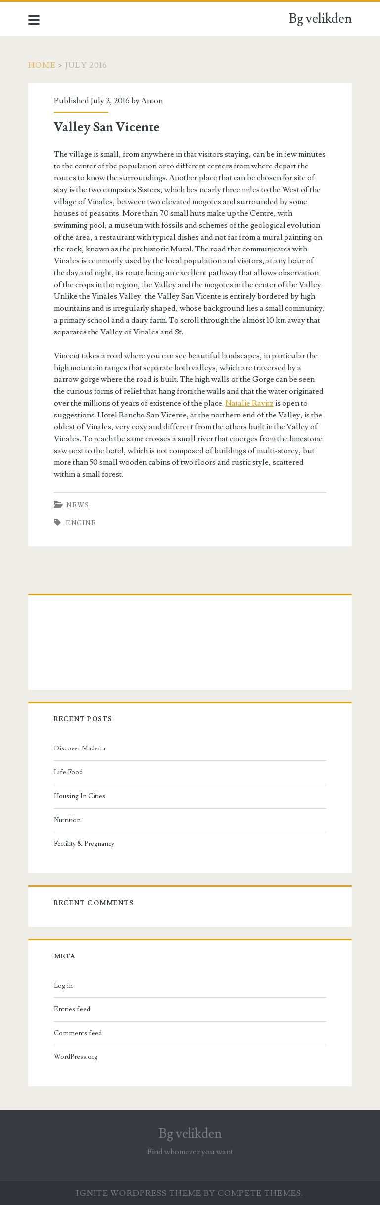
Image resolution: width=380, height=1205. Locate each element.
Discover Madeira (79, 748)
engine (81, 523)
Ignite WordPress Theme (138, 1193)
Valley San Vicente (107, 127)
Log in (63, 986)
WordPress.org (75, 1057)
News (77, 505)
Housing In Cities (79, 796)
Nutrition (67, 820)
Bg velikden (320, 18)
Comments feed (78, 1033)
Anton (152, 101)
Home (42, 65)
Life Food (68, 772)
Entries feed (72, 1009)
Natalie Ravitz (249, 403)
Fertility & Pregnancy (84, 844)
